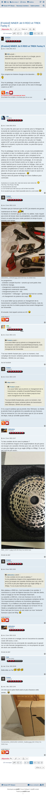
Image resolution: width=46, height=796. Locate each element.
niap (7, 325)
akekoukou (11, 429)
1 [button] (20, 33)
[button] (14, 33)
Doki (7, 657)
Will (8, 54)
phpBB (17, 789)
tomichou (7, 37)
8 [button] (25, 33)
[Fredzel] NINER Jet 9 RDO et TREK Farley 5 (20, 24)
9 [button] (27, 33)
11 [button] (35, 33)
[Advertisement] (23, 14)
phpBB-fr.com (26, 791)
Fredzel (8, 196)
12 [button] (38, 33)
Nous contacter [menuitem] (33, 785)
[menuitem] (6, 2)
